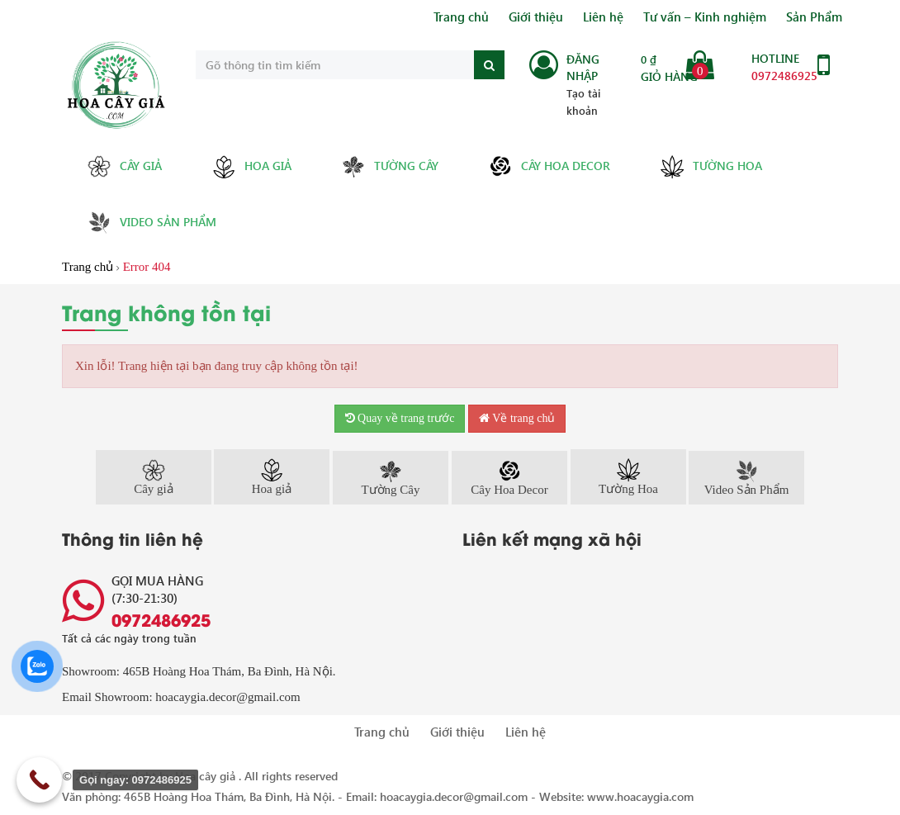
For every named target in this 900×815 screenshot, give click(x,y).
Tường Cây (389, 166)
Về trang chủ (517, 418)
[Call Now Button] (39, 780)
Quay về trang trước (400, 418)
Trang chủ (461, 16)
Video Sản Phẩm (151, 223)
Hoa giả (251, 166)
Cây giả (124, 166)
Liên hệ (603, 16)
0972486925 (784, 75)
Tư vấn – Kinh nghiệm (704, 16)
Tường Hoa (711, 166)
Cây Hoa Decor (549, 166)
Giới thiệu (536, 16)
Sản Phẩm (814, 16)
